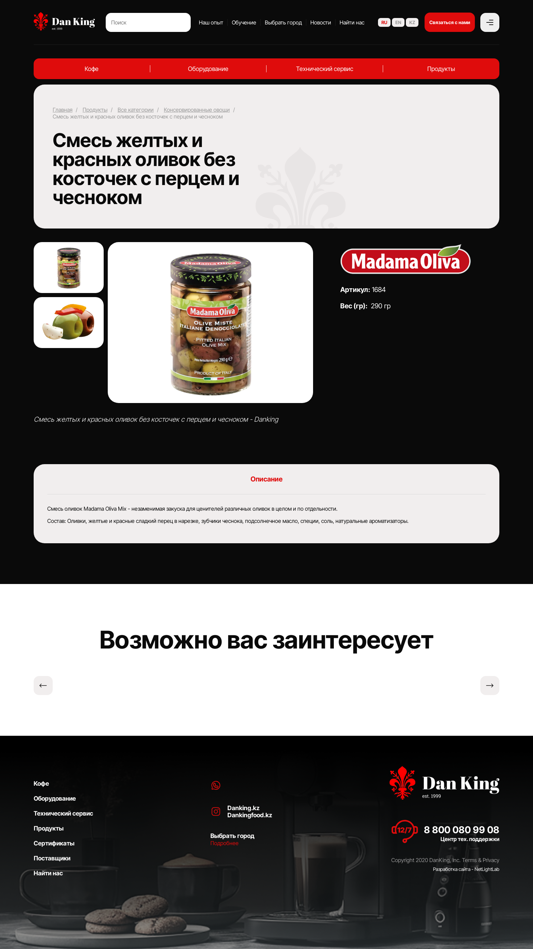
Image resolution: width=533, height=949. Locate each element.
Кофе (92, 68)
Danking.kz (243, 807)
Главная (62, 109)
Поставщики (52, 858)
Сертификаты (54, 843)
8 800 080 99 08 (461, 830)
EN (398, 22)
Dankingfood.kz (249, 815)
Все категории (136, 109)
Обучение (244, 22)
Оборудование (208, 68)
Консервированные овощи (197, 109)
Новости (320, 22)
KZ (412, 22)
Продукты (441, 68)
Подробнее (224, 843)
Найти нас (352, 22)
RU (384, 22)
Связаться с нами (449, 22)
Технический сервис (324, 68)
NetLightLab (487, 869)
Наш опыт (211, 22)
